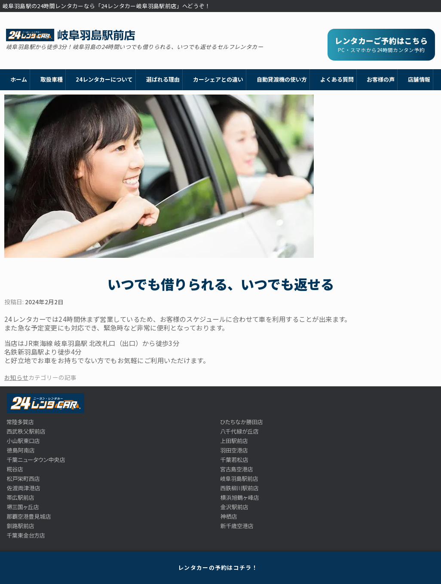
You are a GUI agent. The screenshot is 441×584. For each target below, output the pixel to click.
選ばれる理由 (163, 79)
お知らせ (16, 377)
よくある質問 (337, 79)
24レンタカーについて (104, 79)
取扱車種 (51, 79)
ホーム (18, 79)
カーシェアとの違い (218, 79)
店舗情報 (419, 79)
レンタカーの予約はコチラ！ (218, 567)
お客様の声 (381, 79)
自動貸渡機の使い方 (282, 79)
